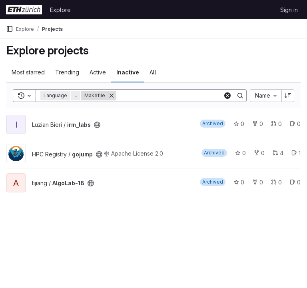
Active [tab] (98, 72)
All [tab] (153, 72)
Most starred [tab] (28, 72)
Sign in (289, 9)
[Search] (169, 95)
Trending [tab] (67, 72)
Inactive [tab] (127, 72)
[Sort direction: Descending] (287, 95)
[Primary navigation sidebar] (9, 28)
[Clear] (227, 95)
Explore (60, 9)
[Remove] (111, 95)
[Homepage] (24, 9)
